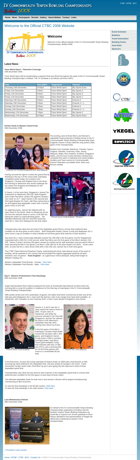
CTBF (122, 3)
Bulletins (116, 35)
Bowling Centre (119, 42)
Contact (66, 17)
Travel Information (120, 39)
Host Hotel (117, 45)
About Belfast (54, 17)
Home (7, 17)
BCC (135, 3)
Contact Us (35, 457)
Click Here (47, 262)
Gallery (43, 17)
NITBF (129, 3)
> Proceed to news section (15, 450)
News (14, 17)
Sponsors (116, 49)
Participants (24, 17)
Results (34, 17)
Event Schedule (119, 32)
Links (73, 17)
